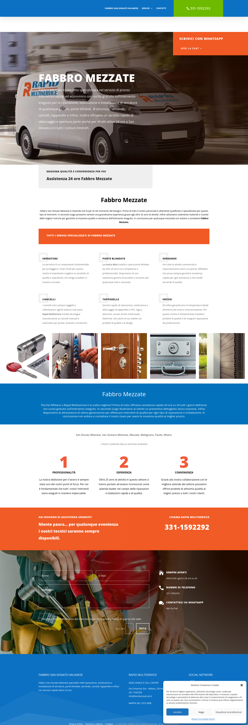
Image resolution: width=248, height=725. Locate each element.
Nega (201, 712)
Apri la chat (190, 33)
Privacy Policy (76, 708)
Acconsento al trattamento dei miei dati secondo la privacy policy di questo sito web (90, 604)
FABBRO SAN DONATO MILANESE (121, 8)
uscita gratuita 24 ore (228, 45)
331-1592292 (200, 8)
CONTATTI (161, 8)
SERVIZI (146, 8)
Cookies (109, 708)
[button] (241, 685)
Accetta (177, 712)
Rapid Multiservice (51, 298)
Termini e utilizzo (94, 708)
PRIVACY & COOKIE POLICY (203, 719)
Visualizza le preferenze (229, 712)
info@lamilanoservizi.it (140, 680)
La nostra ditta (109, 249)
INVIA (142, 613)
